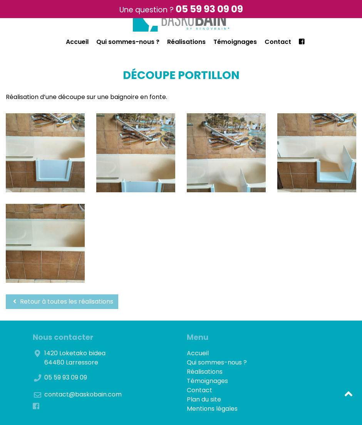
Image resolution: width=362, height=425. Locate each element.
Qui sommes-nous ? (127, 41)
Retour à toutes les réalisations (62, 301)
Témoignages (235, 41)
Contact (278, 41)
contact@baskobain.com (83, 394)
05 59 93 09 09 (209, 9)
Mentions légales (212, 408)
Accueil (77, 41)
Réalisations (186, 41)
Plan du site (204, 399)
